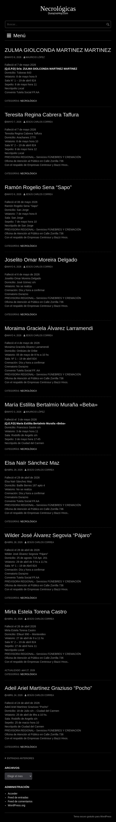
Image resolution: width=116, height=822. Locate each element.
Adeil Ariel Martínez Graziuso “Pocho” (48, 688)
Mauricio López (35, 57)
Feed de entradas (18, 797)
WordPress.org (16, 805)
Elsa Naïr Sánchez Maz (32, 463)
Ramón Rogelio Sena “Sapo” (38, 187)
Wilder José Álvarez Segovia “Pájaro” (48, 535)
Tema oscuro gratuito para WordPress (92, 816)
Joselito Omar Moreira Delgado (41, 260)
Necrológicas (58, 8)
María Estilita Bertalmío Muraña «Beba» (51, 405)
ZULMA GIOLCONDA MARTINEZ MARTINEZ (58, 50)
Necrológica (28, 101)
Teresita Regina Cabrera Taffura (42, 115)
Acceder (12, 793)
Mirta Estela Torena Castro (36, 612)
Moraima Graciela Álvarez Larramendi (49, 328)
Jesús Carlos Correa (39, 122)
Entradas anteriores (20, 758)
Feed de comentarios (20, 801)
